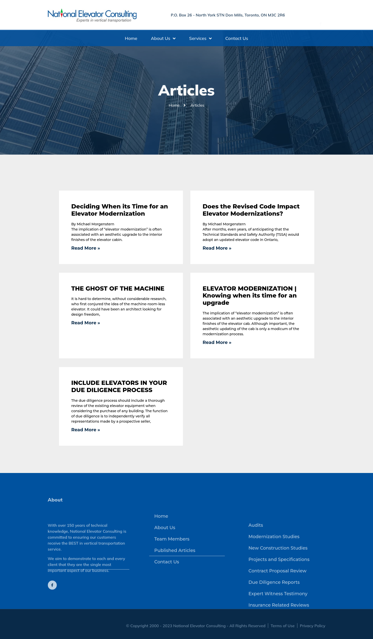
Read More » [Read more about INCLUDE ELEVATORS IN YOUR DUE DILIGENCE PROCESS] (85, 430)
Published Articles (174, 572)
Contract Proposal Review (277, 605)
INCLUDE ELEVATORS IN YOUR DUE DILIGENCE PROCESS (119, 386)
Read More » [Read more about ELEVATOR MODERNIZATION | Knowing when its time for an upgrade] (217, 342)
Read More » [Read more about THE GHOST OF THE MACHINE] (85, 323)
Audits (255, 559)
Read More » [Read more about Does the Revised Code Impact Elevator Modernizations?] (217, 248)
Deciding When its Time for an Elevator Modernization (119, 210)
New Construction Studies (277, 582)
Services (200, 39)
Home (131, 39)
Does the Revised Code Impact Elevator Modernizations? (251, 210)
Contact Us (236, 39)
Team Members (171, 560)
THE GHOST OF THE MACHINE (118, 288)
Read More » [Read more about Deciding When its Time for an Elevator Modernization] (85, 248)
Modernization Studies (274, 571)
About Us (163, 39)
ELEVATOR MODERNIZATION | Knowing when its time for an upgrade (250, 295)
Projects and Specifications (278, 594)
